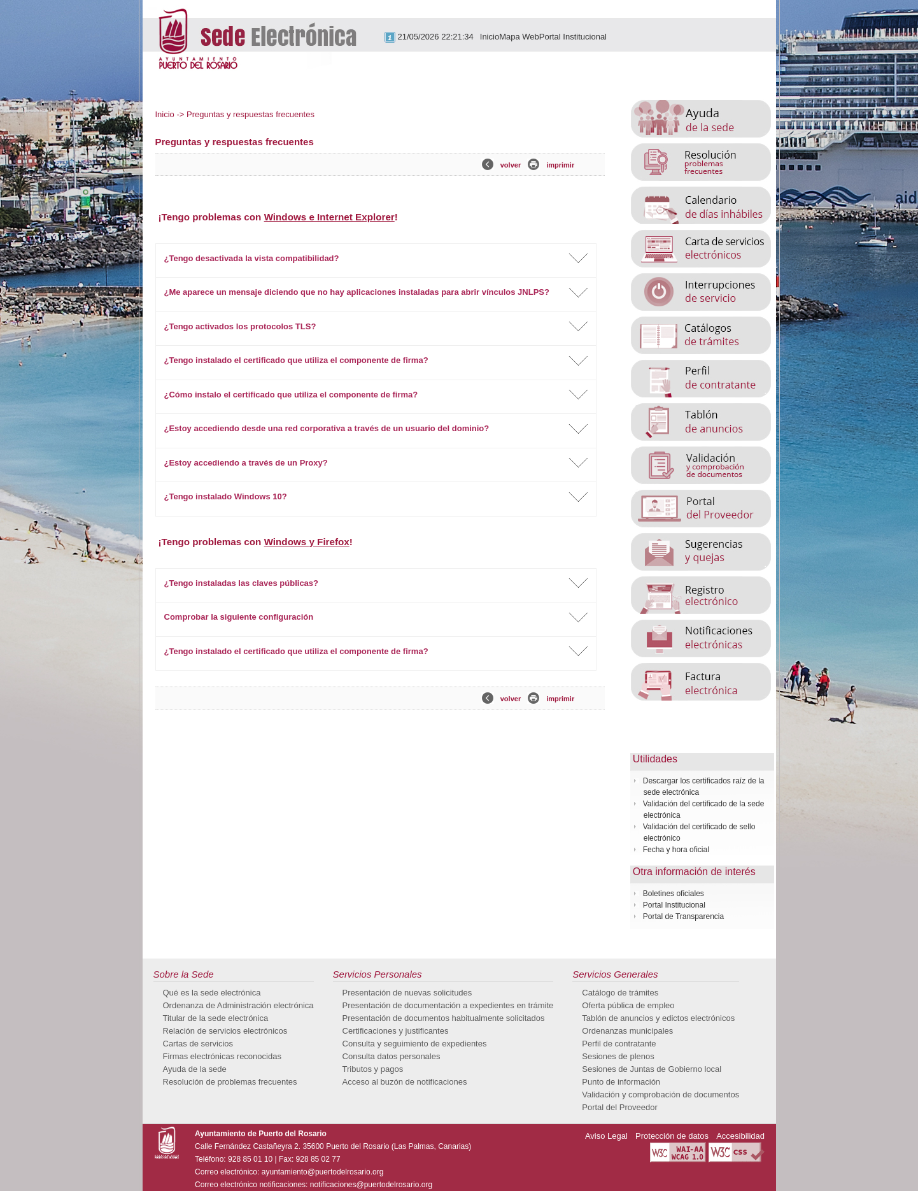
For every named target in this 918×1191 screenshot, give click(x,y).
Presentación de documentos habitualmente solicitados (443, 1018)
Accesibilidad (740, 1136)
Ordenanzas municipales (627, 1031)
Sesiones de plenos (618, 1056)
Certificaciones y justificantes (395, 1031)
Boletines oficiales (673, 893)
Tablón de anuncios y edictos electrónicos (658, 1018)
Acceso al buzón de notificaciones (404, 1082)
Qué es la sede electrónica (212, 992)
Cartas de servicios (198, 1043)
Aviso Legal (606, 1136)
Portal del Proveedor (620, 1107)
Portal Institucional (573, 36)
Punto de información (621, 1082)
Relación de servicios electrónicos (225, 1031)
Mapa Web (519, 36)
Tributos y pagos (373, 1069)
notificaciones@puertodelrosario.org (371, 1184)
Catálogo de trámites (620, 992)
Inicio (489, 36)
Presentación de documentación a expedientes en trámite (448, 1005)
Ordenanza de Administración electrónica (238, 1005)
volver (510, 165)
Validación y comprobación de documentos (660, 1094)
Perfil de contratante (619, 1043)
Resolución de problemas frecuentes (230, 1082)
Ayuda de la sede (195, 1069)
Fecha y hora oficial (676, 849)
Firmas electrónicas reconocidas (222, 1056)
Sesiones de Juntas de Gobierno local (651, 1069)
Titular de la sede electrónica (216, 1018)
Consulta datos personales (391, 1056)
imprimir (560, 165)
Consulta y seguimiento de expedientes (414, 1043)
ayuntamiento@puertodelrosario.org (323, 1171)
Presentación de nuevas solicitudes (407, 992)
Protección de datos (672, 1136)
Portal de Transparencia (683, 916)
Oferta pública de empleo (628, 1005)
